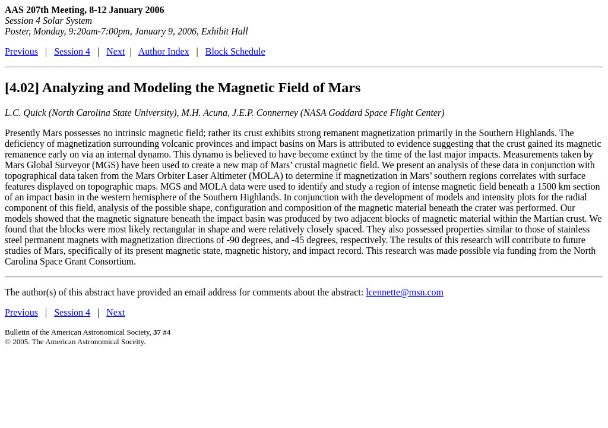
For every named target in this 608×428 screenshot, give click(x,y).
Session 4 (72, 51)
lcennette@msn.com (405, 292)
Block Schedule (235, 51)
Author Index (163, 51)
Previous (21, 51)
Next (115, 51)
